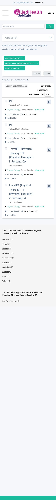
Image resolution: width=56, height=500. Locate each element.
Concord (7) (6, 262)
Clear (47, 73)
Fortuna (9, 175)
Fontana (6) (6, 272)
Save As (36, 73)
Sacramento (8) (8, 258)
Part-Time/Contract (30, 114)
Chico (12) (6, 244)
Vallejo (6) (6, 281)
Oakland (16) (7, 239)
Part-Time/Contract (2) (11, 301)
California (15, 114)
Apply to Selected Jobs (16, 86)
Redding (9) (6, 248)
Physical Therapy (13, 109)
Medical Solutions (15, 165)
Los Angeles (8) (8, 253)
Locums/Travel (28, 175)
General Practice (26, 109)
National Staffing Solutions (19, 105)
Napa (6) (5, 276)
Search (50, 26)
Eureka (8, 114)
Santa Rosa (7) (7, 267)
